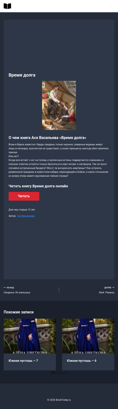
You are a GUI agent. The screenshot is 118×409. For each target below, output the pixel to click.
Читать (24, 196)
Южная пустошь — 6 (81, 361)
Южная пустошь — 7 (23, 361)
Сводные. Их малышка (30, 290)
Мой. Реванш (87, 290)
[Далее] (109, 344)
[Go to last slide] (9, 344)
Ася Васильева (26, 215)
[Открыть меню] (111, 6)
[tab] (53, 373)
